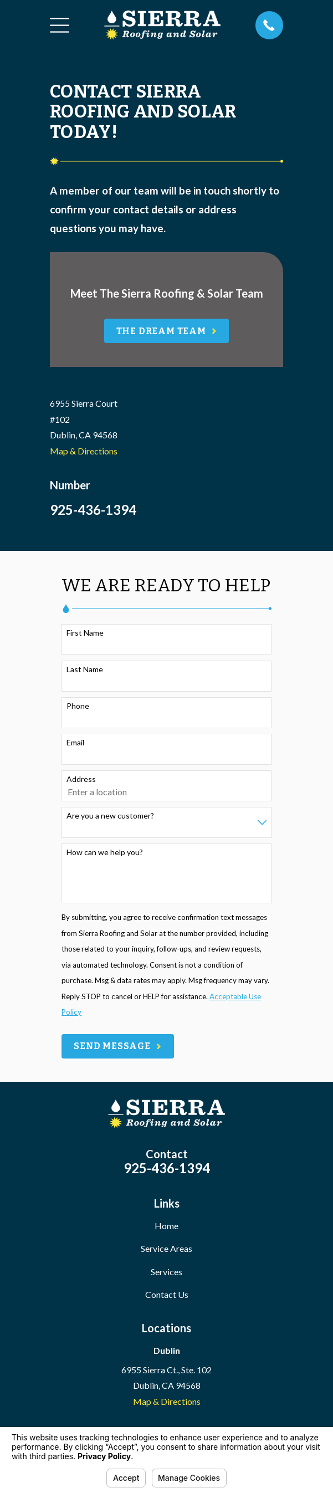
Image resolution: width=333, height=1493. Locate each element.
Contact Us (166, 1294)
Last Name (84, 669)
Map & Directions (83, 451)
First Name (85, 632)
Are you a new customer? (110, 815)
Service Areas (166, 1248)
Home (166, 1225)
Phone (77, 706)
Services (166, 1271)
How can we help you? (104, 852)
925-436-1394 (93, 510)
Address (81, 779)
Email (75, 742)
